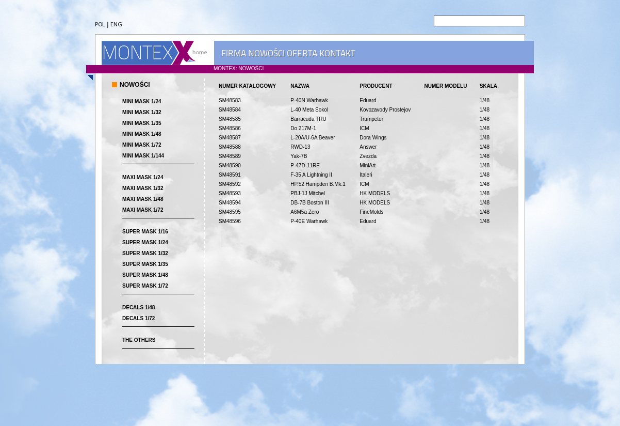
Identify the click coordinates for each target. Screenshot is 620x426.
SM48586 (230, 128)
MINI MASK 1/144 (143, 156)
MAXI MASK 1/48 (142, 199)
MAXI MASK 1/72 (142, 210)
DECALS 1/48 (138, 307)
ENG (116, 25)
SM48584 (230, 110)
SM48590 (230, 165)
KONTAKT (337, 53)
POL (100, 25)
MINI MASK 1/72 (141, 145)
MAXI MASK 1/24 (142, 177)
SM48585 (230, 119)
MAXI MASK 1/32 (142, 188)
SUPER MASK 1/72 (145, 286)
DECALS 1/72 (138, 318)
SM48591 (230, 175)
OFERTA (302, 53)
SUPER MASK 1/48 (145, 275)
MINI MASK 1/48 (141, 134)
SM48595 (230, 212)
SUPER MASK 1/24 (145, 242)
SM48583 (230, 100)
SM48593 (230, 193)
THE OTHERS (138, 340)
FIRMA (233, 53)
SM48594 (230, 203)
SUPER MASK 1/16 (145, 231)
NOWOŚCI (266, 53)
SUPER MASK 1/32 (145, 253)
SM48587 (230, 137)
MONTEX (154, 53)
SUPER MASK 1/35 (145, 264)
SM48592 (230, 184)
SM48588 (230, 147)
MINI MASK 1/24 (141, 101)
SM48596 (230, 221)
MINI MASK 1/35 (141, 123)
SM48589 (230, 156)
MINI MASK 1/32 (141, 112)
